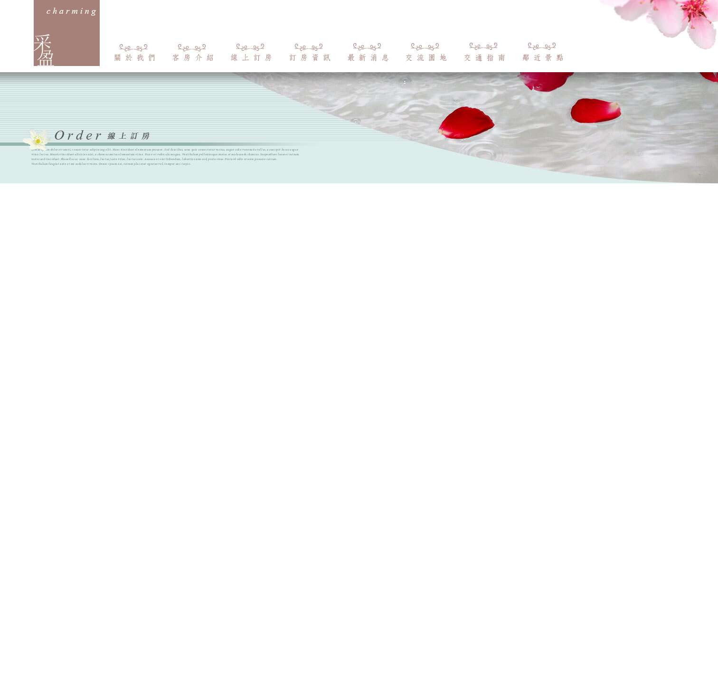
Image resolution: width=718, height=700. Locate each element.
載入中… (359, 392)
